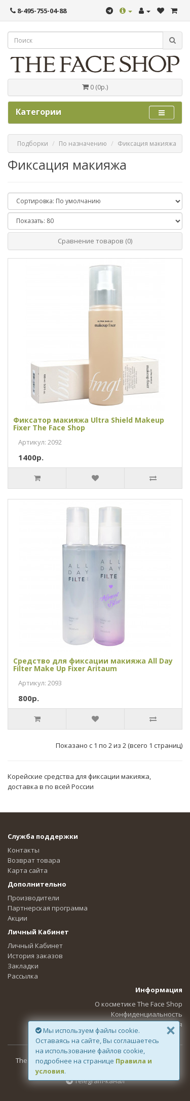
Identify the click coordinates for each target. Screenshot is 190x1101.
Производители (33, 897)
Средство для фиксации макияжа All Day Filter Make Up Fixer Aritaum (93, 664)
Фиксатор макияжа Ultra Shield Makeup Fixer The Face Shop (88, 423)
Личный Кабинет (35, 945)
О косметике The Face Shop (138, 1004)
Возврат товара (34, 860)
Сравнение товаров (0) (95, 240)
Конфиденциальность (146, 1014)
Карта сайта (28, 870)
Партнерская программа (48, 908)
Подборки (32, 143)
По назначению (83, 143)
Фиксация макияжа (147, 143)
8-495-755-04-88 (38, 10)
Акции (17, 918)
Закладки (23, 965)
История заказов (35, 955)
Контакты (24, 850)
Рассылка (23, 976)
